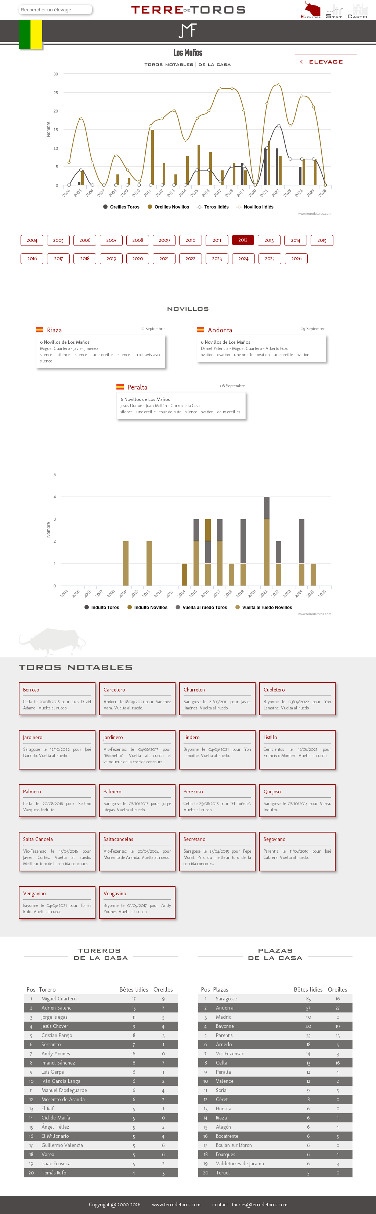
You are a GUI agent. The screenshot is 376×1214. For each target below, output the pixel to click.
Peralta (137, 387)
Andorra (220, 330)
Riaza (54, 330)
